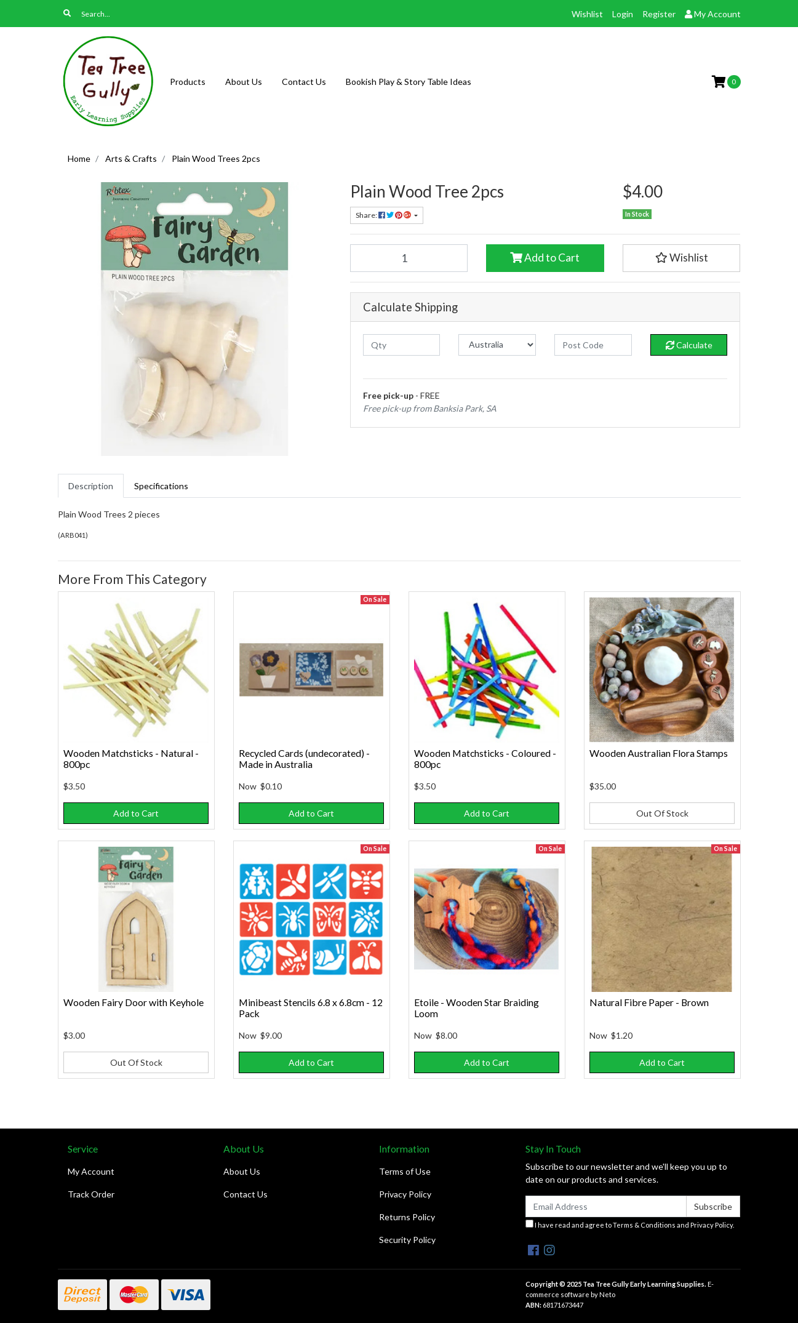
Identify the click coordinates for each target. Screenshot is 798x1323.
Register (659, 14)
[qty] (402, 345)
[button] (682, 257)
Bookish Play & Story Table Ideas (408, 81)
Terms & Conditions (644, 1225)
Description (90, 486)
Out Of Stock (662, 813)
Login (622, 14)
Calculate (689, 345)
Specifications (161, 486)
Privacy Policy (405, 1194)
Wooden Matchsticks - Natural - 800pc (131, 758)
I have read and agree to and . (629, 1224)
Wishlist (587, 14)
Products (187, 81)
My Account (91, 1171)
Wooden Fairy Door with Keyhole (133, 1002)
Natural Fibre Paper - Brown (649, 1002)
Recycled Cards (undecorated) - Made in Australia (304, 758)
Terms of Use (405, 1171)
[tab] (91, 486)
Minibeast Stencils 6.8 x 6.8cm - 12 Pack (311, 1008)
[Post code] (593, 345)
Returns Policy (407, 1217)
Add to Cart (545, 257)
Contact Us (304, 81)
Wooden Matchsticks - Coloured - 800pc (485, 758)
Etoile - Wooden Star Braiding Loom (476, 1008)
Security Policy (407, 1239)
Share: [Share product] (384, 215)
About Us (243, 81)
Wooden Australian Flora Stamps (658, 753)
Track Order (91, 1194)
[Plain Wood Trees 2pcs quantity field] (409, 257)
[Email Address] (606, 1206)
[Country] (497, 345)
